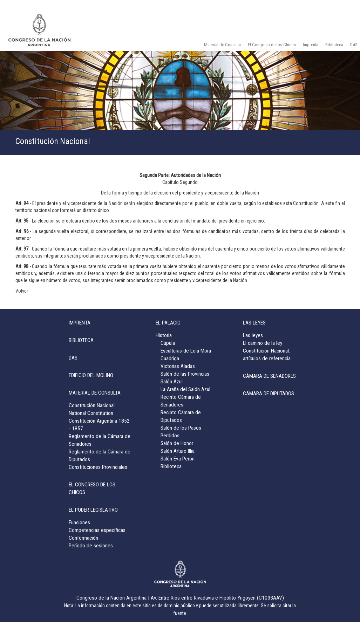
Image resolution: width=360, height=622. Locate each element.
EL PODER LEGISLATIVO (93, 510)
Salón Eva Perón (178, 459)
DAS (73, 358)
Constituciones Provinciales (98, 467)
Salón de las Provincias (185, 374)
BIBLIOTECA (81, 340)
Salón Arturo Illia (178, 451)
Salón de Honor (177, 443)
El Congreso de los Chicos (272, 44)
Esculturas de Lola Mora (186, 351)
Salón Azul (172, 381)
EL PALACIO (168, 323)
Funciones (79, 522)
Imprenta (310, 44)
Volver (21, 291)
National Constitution (91, 413)
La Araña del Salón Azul (185, 389)
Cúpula (168, 343)
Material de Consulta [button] (222, 44)
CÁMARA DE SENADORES (269, 376)
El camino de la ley (262, 343)
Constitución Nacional (92, 405)
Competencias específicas (97, 530)
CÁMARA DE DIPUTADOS (268, 393)
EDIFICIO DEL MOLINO (91, 375)
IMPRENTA (79, 323)
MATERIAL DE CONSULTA (95, 393)
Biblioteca (334, 44)
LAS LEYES (254, 323)
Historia (164, 335)
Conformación (83, 538)
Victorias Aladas (178, 366)
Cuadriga (170, 358)
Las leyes (253, 335)
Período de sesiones (91, 545)
